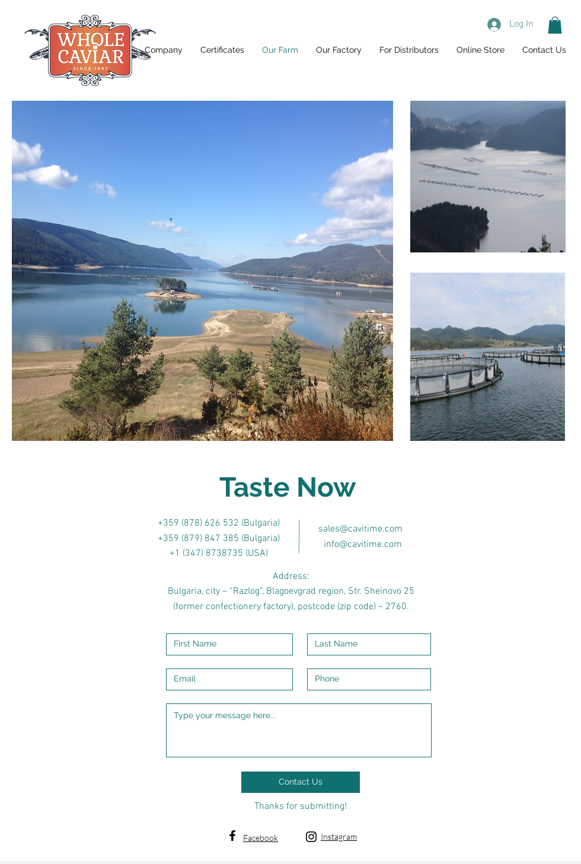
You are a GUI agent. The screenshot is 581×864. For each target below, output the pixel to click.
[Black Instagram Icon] (311, 837)
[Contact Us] (300, 782)
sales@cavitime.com (360, 529)
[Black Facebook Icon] (232, 835)
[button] (555, 25)
